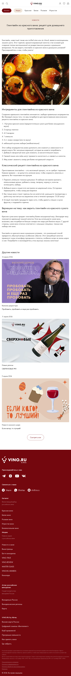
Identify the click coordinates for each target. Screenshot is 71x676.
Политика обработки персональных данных (13, 666)
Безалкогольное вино (10, 528)
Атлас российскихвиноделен (9, 586)
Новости (35, 20)
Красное (28, 10)
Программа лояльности (11, 635)
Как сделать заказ (9, 639)
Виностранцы (7, 549)
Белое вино (6, 515)
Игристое (53, 10)
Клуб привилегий (9, 630)
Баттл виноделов (8, 553)
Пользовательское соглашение (10, 662)
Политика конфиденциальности (10, 664)
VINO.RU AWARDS (9, 571)
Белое (36, 10)
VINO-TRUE (6, 558)
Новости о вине (8, 544)
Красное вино (7, 510)
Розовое (44, 10)
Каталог (6, 10)
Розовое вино (7, 519)
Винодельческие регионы (12, 604)
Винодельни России (10, 600)
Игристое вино (8, 524)
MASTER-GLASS (8, 566)
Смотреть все (35, 437)
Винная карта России (10, 622)
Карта (4, 608)
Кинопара (6, 575)
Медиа (18, 10)
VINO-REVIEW (7, 562)
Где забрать (6, 643)
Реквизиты (4, 669)
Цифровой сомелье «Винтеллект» (15, 626)
